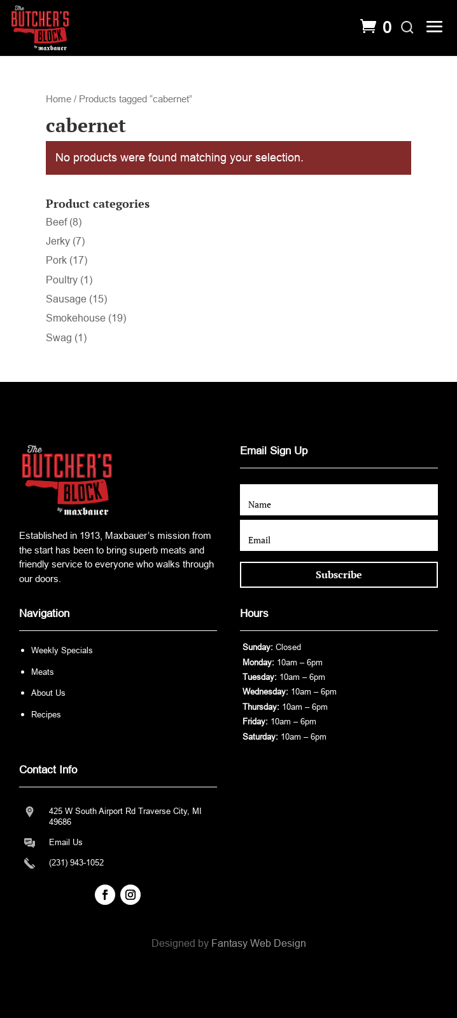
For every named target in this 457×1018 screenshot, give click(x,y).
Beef (56, 222)
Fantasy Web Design (258, 943)
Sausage (66, 299)
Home (58, 99)
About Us (48, 693)
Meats (42, 672)
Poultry (62, 280)
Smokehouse (76, 318)
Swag (59, 337)
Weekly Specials (62, 650)
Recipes (46, 714)
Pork (56, 260)
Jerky (58, 241)
